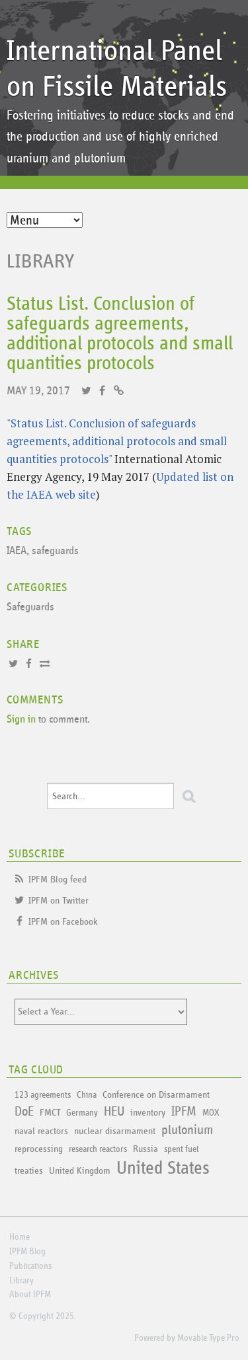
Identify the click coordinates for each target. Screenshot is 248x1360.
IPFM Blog (27, 1251)
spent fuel (181, 1149)
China (87, 1095)
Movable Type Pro (208, 1338)
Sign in (21, 719)
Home (19, 1237)
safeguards (55, 551)
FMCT (50, 1113)
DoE (24, 1111)
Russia (145, 1149)
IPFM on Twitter (58, 901)
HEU (114, 1111)
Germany (82, 1113)
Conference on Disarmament (156, 1095)
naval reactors (41, 1131)
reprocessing (39, 1149)
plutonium (187, 1130)
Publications (30, 1266)
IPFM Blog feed (57, 879)
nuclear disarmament (114, 1131)
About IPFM (30, 1294)
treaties (29, 1171)
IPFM (183, 1111)
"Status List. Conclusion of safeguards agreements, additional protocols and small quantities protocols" (117, 440)
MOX (210, 1113)
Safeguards (30, 607)
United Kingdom (79, 1171)
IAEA (16, 551)
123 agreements (43, 1095)
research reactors (98, 1149)
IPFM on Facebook (63, 922)
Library (41, 261)
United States (163, 1168)
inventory (147, 1113)
